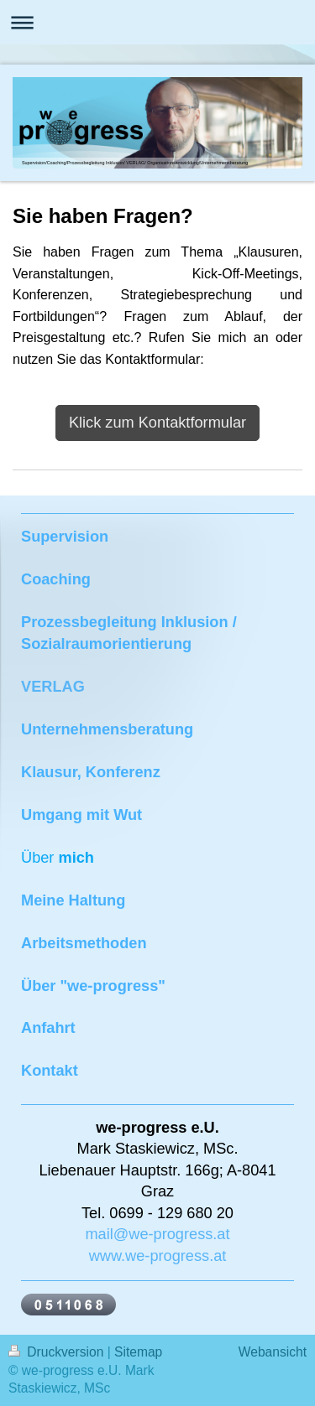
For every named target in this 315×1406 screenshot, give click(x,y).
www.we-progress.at (158, 1256)
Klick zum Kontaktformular (157, 422)
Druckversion (58, 1352)
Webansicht (273, 1352)
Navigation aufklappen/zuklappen (157, 22)
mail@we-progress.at (157, 1234)
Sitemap (138, 1352)
